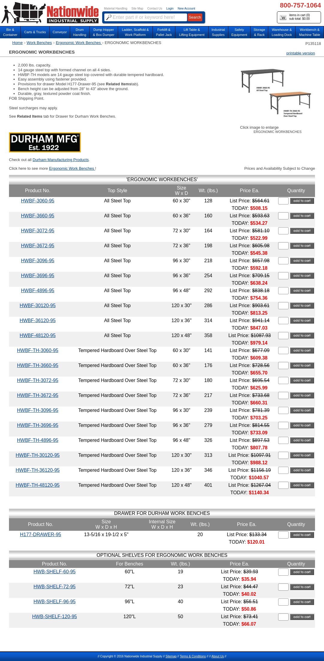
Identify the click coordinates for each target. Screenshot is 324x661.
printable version (301, 53)
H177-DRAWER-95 (40, 534)
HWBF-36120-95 (38, 320)
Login (170, 8)
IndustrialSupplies (218, 32)
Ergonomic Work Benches (79, 42)
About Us (218, 656)
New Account (186, 8)
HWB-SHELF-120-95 (54, 616)
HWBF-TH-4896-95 (37, 440)
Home (17, 42)
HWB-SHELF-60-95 (55, 571)
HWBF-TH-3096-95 (37, 410)
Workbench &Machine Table (309, 32)
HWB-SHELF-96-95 (55, 601)
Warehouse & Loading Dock (282, 32)
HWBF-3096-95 (37, 260)
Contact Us (154, 8)
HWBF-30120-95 (38, 305)
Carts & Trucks (35, 32)
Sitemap (171, 656)
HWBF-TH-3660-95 (37, 365)
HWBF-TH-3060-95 (37, 350)
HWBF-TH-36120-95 (38, 470)
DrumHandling (79, 32)
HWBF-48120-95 (38, 335)
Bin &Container (10, 32)
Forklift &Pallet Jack (164, 32)
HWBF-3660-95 (37, 215)
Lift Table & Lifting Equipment (191, 32)
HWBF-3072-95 (37, 230)
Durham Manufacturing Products (61, 159)
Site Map (137, 8)
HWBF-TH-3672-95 (37, 395)
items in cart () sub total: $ (295, 17)
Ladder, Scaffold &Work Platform (135, 32)
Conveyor (60, 32)
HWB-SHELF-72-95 (55, 586)
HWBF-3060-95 (37, 200)
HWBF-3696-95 (37, 275)
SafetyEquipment (239, 32)
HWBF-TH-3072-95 (37, 380)
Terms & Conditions (193, 656)
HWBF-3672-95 (37, 245)
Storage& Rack (259, 32)
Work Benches (39, 42)
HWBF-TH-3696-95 (37, 425)
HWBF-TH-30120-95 (38, 455)
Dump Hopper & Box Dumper (103, 32)
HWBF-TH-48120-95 (38, 485)
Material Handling (115, 8)
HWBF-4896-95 (37, 290)
